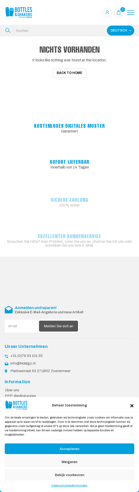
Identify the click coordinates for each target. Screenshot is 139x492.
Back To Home (69, 73)
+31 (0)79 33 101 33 (26, 356)
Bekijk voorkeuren (69, 475)
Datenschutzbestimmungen (69, 485)
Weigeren (69, 462)
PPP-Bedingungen (20, 396)
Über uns (12, 390)
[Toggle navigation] (130, 12)
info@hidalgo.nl (22, 363)
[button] (132, 405)
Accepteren (69, 449)
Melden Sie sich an (58, 326)
